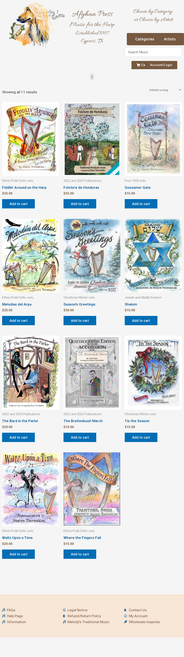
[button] (92, 76)
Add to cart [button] (18, 204)
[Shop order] (165, 90)
